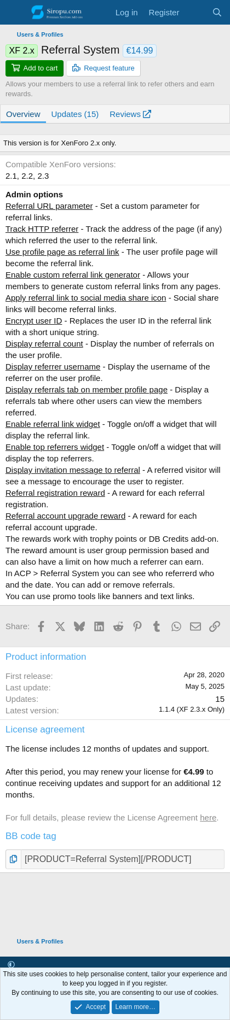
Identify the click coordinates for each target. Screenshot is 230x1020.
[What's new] (195, 12)
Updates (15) (75, 114)
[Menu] (15, 13)
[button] (11, 964)
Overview (23, 114)
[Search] (217, 12)
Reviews (130, 114)
